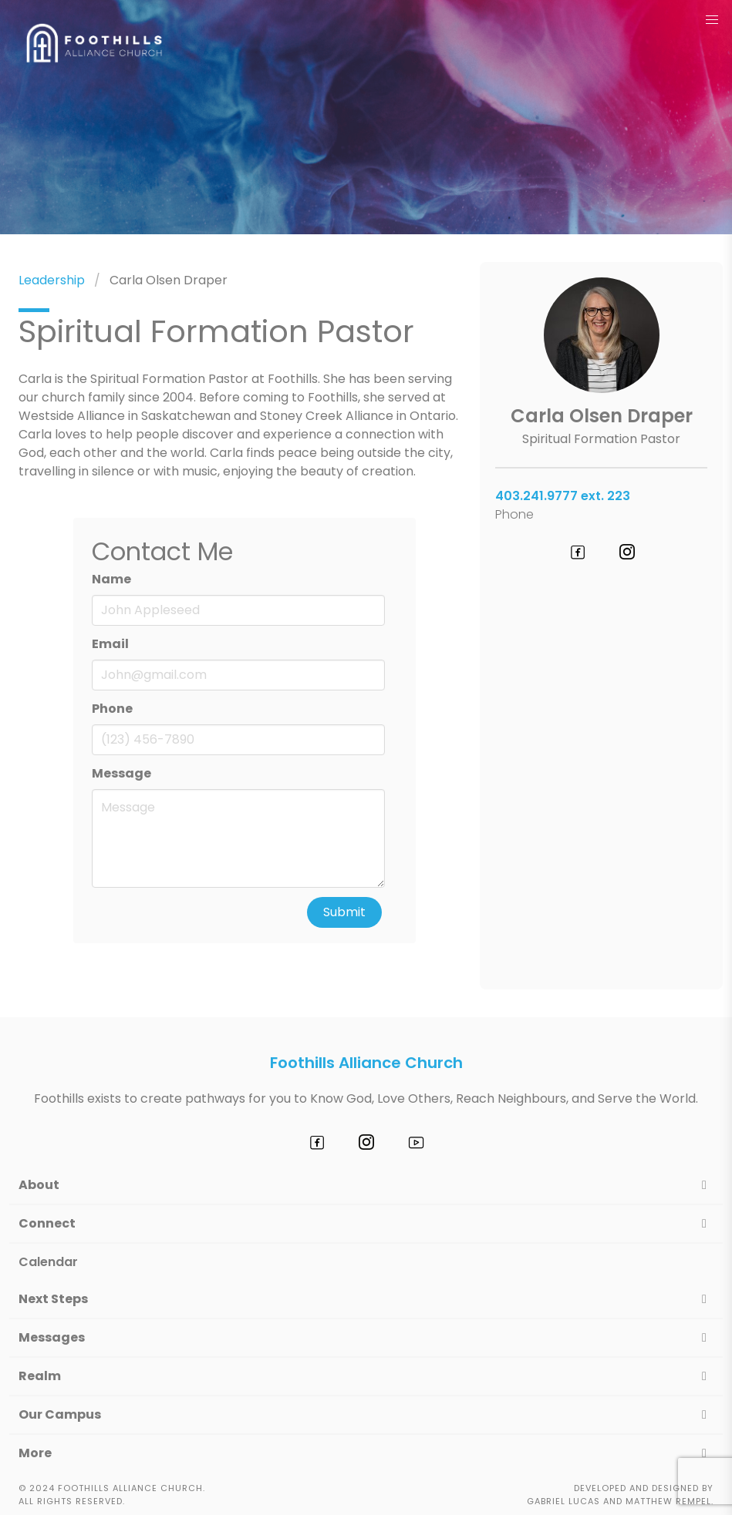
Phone (112, 708)
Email (110, 644)
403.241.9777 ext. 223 (562, 496)
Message (121, 773)
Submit (344, 912)
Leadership (52, 280)
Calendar (48, 1262)
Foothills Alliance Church (366, 1062)
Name (111, 579)
